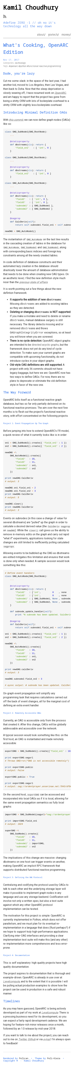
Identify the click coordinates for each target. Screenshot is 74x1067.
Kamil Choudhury (30, 7)
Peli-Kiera (53, 1058)
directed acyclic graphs (45, 344)
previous (24, 282)
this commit (16, 119)
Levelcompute (11, 981)
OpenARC (60, 92)
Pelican (23, 1058)
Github (32, 1039)
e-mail (46, 1039)
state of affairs (39, 282)
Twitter (22, 1039)
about (40, 34)
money (65, 34)
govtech (53, 34)
